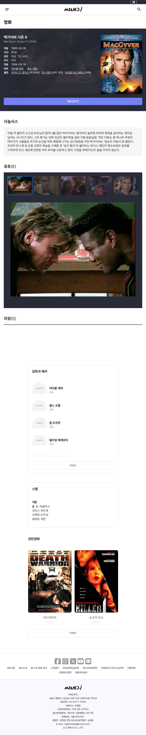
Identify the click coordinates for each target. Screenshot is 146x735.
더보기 (73, 465)
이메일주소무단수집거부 (112, 668)
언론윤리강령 (65, 672)
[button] (134, 187)
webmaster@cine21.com (77, 724)
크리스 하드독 (40, 510)
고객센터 (55, 668)
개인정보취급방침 (71, 668)
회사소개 (23, 668)
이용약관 (131, 668)
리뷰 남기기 (73, 101)
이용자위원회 (81, 672)
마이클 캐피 (17, 68)
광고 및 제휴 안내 (39, 668)
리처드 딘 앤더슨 (20, 72)
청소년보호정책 (90, 668)
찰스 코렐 (32, 68)
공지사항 (11, 668)
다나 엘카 (46, 72)
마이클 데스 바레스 (75, 72)
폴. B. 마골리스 (41, 506)
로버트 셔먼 (39, 519)
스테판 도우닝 (40, 515)
